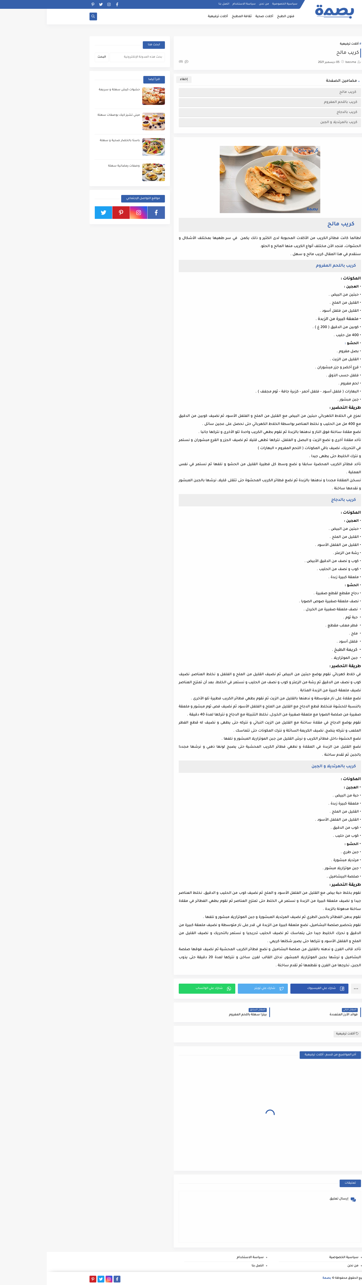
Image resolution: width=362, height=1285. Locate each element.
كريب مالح (301, 92)
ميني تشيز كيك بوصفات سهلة (72, 115)
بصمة (280, 1278)
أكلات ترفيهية (171, 16)
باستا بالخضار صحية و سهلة (73, 140)
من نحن (217, 4)
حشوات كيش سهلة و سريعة (72, 90)
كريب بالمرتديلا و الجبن (291, 122)
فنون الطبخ (239, 16)
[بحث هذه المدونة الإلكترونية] (90, 57)
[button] (273, 989)
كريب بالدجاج (299, 112)
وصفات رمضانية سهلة (77, 166)
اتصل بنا (177, 4)
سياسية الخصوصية (238, 4)
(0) (137, 62)
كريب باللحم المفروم (293, 102)
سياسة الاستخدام (197, 4)
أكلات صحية (218, 16)
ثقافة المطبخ (195, 16)
